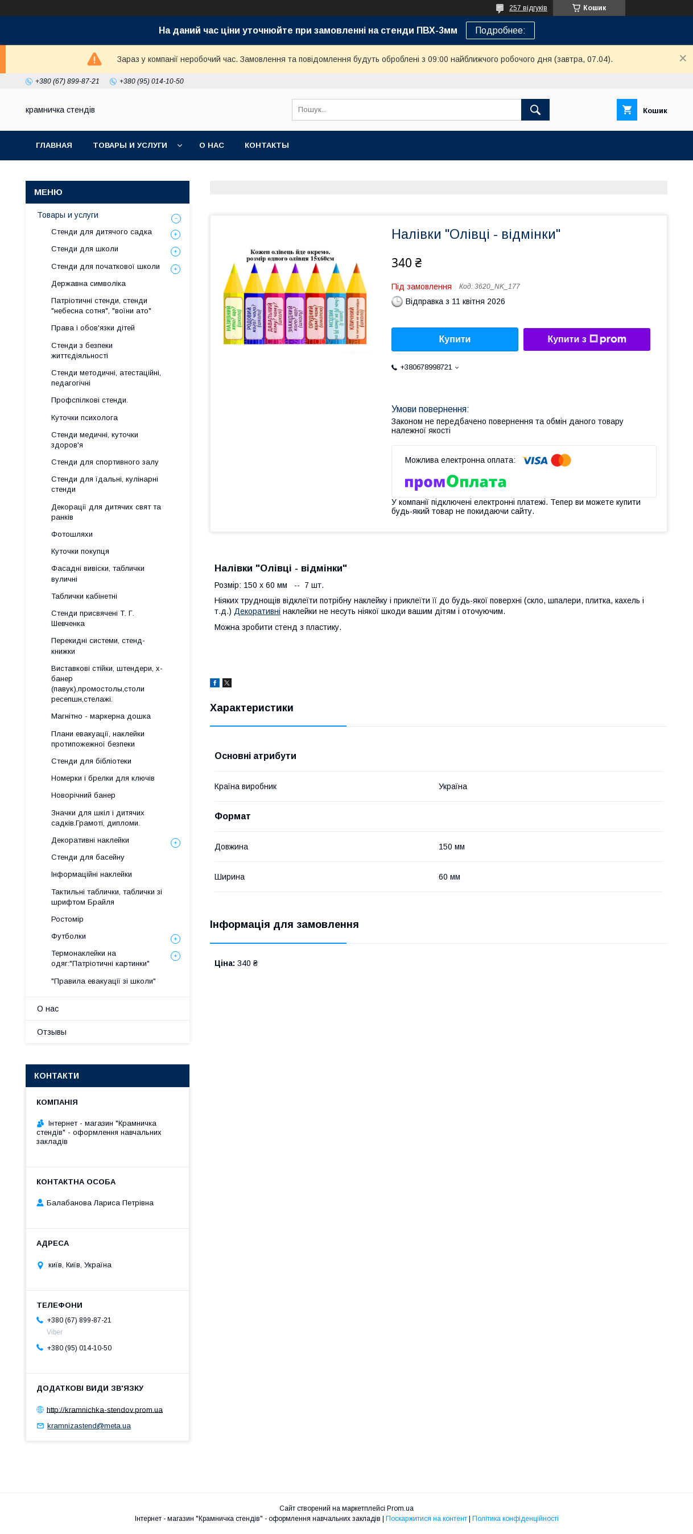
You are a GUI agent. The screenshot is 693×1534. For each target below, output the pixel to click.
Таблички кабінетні (84, 596)
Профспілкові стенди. (89, 400)
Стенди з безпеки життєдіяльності (82, 350)
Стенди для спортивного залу (105, 462)
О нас (211, 145)
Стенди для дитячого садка (101, 231)
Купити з (586, 339)
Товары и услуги (130, 145)
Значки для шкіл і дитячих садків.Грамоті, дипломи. (98, 818)
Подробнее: (500, 30)
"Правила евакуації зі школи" (103, 981)
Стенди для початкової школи (105, 266)
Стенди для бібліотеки (91, 761)
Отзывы (52, 1032)
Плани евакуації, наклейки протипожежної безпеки (98, 738)
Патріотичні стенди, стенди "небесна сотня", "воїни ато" (101, 305)
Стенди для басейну (88, 857)
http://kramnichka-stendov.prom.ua (105, 1409)
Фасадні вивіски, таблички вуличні (98, 573)
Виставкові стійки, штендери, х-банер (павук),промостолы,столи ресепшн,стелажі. (107, 684)
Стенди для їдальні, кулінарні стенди (104, 484)
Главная (54, 145)
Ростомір (67, 919)
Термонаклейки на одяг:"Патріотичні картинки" (100, 958)
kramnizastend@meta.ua (89, 1425)
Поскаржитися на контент (426, 1519)
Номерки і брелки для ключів (103, 778)
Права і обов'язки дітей (93, 328)
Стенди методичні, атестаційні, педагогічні (106, 377)
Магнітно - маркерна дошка (101, 716)
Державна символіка (88, 283)
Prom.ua (400, 1508)
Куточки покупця (80, 551)
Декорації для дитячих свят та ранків (106, 512)
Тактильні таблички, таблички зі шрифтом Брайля (106, 897)
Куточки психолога (84, 417)
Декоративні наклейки (90, 840)
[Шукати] (535, 110)
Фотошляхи (72, 534)
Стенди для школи (84, 248)
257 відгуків (528, 8)
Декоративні (257, 611)
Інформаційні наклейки (91, 874)
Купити (455, 339)
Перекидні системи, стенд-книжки (98, 645)
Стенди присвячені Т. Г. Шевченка (92, 618)
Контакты (267, 145)
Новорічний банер (83, 795)
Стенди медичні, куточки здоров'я (94, 439)
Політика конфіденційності (515, 1519)
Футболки (68, 936)
